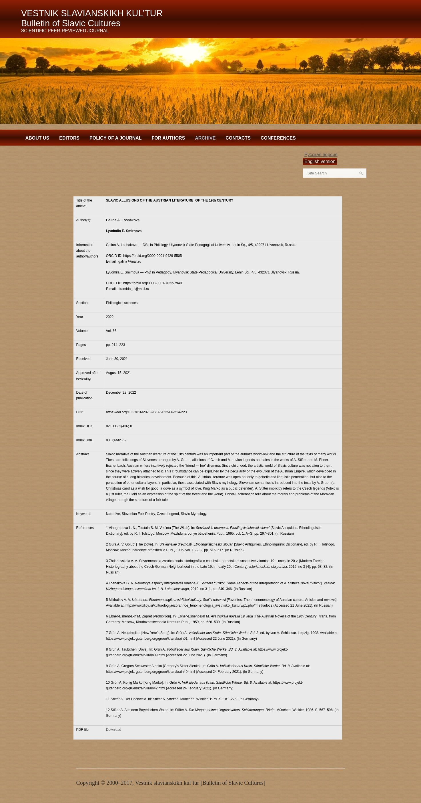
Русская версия (321, 154)
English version (320, 161)
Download (113, 730)
